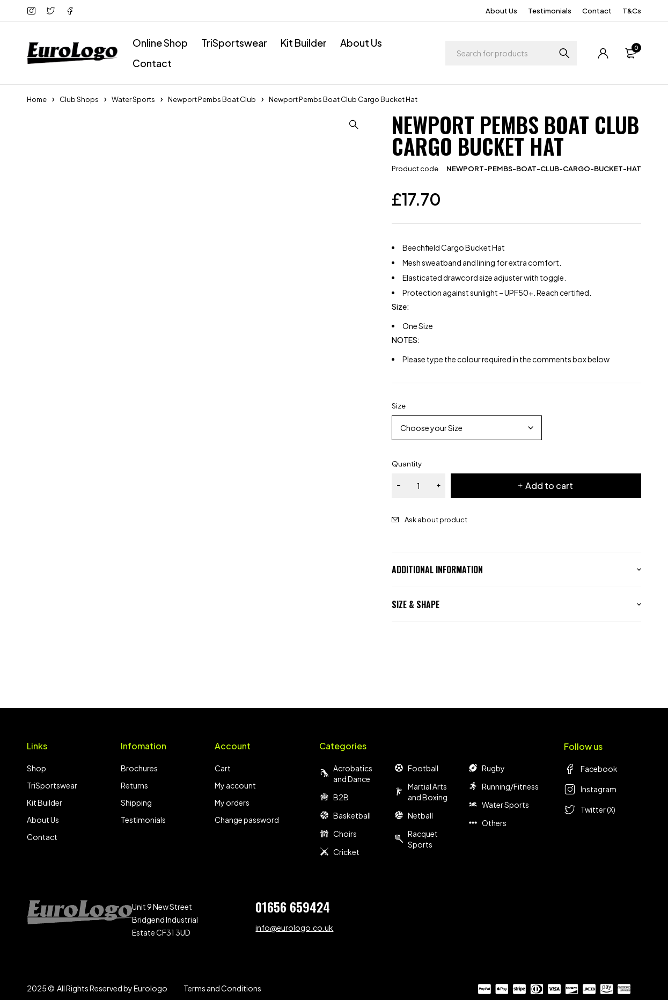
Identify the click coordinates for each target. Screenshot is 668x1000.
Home (37, 99)
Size (399, 406)
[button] (354, 124)
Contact (597, 10)
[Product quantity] (418, 485)
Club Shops (79, 99)
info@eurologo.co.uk (294, 927)
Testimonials (549, 10)
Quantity (407, 463)
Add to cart (549, 485)
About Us (501, 10)
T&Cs (631, 10)
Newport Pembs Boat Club (212, 99)
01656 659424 (292, 906)
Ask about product (436, 519)
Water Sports (133, 99)
